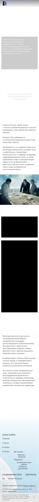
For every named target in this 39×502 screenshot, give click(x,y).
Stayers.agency (29, 486)
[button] (34, 3)
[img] (4, 3)
